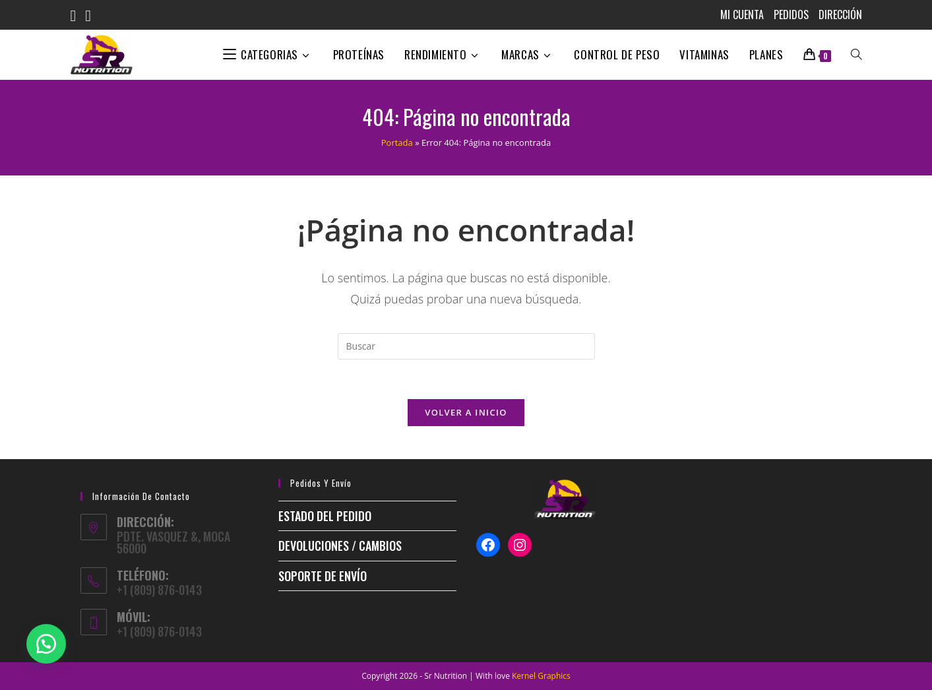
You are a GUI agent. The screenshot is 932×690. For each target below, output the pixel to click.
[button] (46, 644)
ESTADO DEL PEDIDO (324, 515)
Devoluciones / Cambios (340, 545)
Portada (397, 142)
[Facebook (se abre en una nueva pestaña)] (78, 16)
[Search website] (856, 54)
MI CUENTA (742, 14)
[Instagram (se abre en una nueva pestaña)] (92, 16)
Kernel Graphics (541, 675)
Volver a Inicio (466, 412)
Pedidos (791, 14)
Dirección (840, 14)
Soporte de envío (322, 575)
